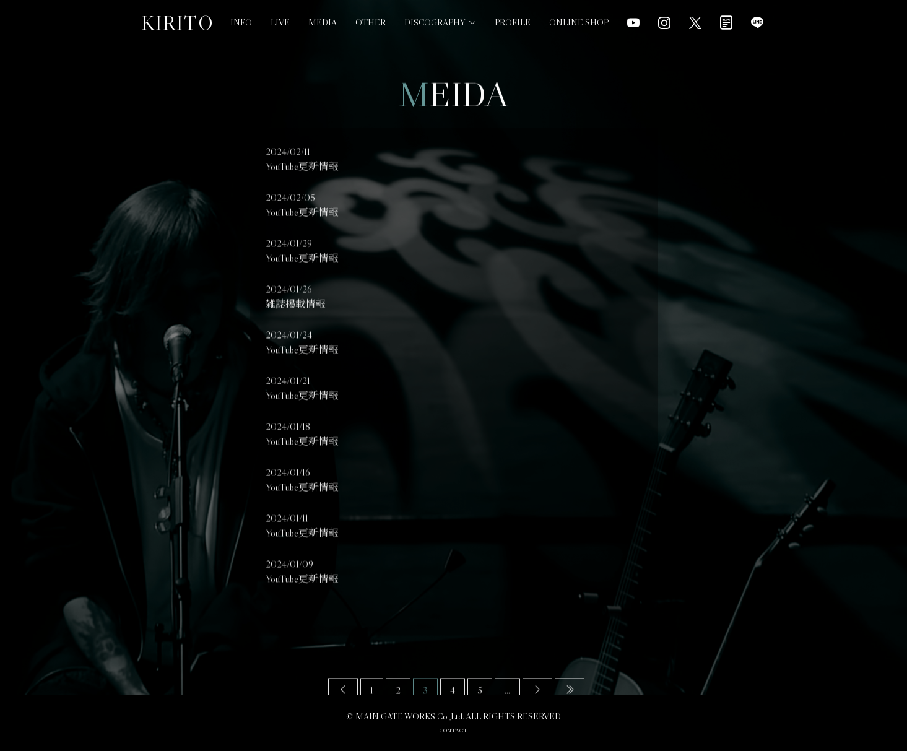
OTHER (370, 22)
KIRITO (177, 23)
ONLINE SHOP (579, 10)
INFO (241, 22)
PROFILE (513, 15)
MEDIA (322, 22)
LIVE (280, 22)
